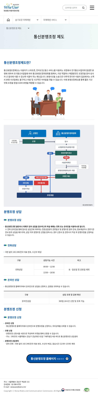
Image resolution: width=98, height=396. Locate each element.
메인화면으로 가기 (8, 20)
